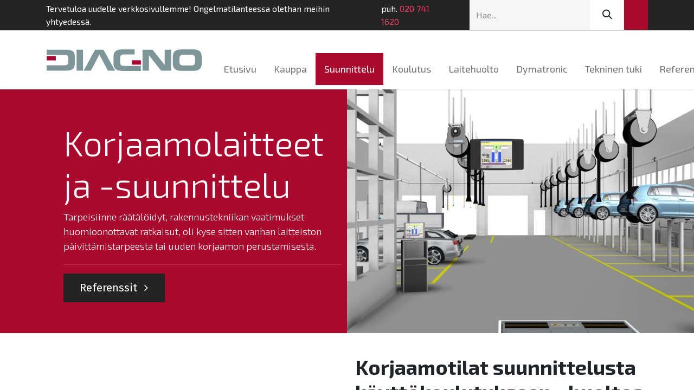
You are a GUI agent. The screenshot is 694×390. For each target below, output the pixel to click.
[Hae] (607, 15)
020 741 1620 (405, 15)
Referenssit (114, 287)
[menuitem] (240, 69)
